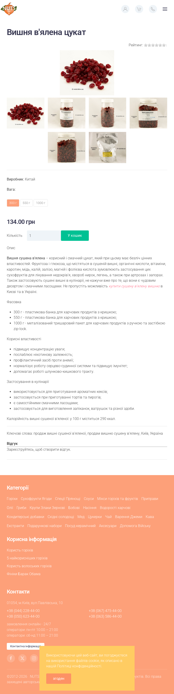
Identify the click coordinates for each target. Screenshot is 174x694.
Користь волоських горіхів (29, 566)
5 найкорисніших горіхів (27, 558)
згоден (58, 678)
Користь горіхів (20, 550)
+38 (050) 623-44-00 (23, 616)
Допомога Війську (135, 526)
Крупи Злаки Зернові (47, 508)
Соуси (89, 499)
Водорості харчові (115, 508)
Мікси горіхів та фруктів (117, 499)
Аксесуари (107, 526)
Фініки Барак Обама (24, 574)
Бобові (74, 508)
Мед (81, 517)
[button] (125, 9)
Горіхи (12, 499)
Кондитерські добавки (25, 517)
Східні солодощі (61, 517)
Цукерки (95, 517)
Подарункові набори (44, 526)
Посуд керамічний (80, 526)
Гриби (21, 508)
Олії (10, 508)
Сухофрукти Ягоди (36, 499)
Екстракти (15, 526)
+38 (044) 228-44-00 (23, 611)
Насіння (90, 508)
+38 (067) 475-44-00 (105, 611)
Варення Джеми (128, 517)
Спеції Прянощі (67, 499)
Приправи (149, 499)
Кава (150, 517)
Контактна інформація (25, 646)
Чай (108, 517)
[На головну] (8, 9)
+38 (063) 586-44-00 (105, 616)
